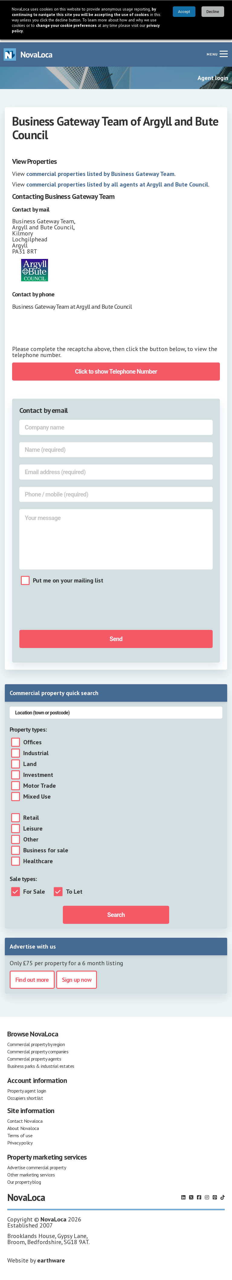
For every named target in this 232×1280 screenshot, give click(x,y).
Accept (184, 11)
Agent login (213, 75)
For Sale (34, 889)
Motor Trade (39, 783)
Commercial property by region (36, 1042)
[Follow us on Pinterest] (215, 1195)
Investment (38, 772)
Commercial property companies (37, 1049)
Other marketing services (31, 1172)
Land (30, 761)
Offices (32, 739)
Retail (31, 815)
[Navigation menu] (223, 51)
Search (116, 912)
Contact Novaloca (25, 1118)
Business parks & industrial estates (40, 1063)
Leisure (33, 825)
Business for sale (45, 847)
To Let (74, 889)
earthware (51, 1258)
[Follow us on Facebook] (199, 1195)
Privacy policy (19, 1140)
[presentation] (62, 328)
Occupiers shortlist (25, 1095)
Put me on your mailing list (68, 577)
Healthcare (38, 858)
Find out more (32, 977)
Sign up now (76, 977)
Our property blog (24, 1179)
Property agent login (26, 1088)
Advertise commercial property (36, 1165)
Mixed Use (37, 793)
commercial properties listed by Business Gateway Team (100, 171)
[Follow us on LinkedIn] (183, 1195)
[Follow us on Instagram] (207, 1195)
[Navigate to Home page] (28, 51)
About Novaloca (23, 1125)
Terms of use (19, 1133)
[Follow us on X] (191, 1195)
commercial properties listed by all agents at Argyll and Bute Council (117, 182)
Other (30, 836)
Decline (212, 11)
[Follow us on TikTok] (223, 1195)
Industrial (36, 750)
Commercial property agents (34, 1056)
